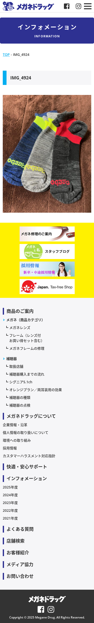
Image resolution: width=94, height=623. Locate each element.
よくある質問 (20, 529)
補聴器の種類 (19, 397)
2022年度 (10, 510)
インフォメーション (27, 478)
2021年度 (10, 518)
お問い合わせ (20, 576)
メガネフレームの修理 (26, 348)
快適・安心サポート (27, 467)
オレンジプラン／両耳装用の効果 (35, 389)
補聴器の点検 (19, 405)
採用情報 (10, 448)
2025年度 (10, 487)
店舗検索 (16, 541)
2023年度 (10, 502)
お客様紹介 (18, 553)
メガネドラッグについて (31, 416)
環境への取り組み (17, 440)
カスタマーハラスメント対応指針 (29, 455)
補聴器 (11, 358)
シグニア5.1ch (20, 382)
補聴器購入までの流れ (26, 374)
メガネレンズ (19, 327)
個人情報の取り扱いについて (25, 432)
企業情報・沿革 (15, 424)
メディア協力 (20, 564)
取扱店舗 (16, 366)
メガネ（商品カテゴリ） (25, 319)
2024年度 (10, 494)
